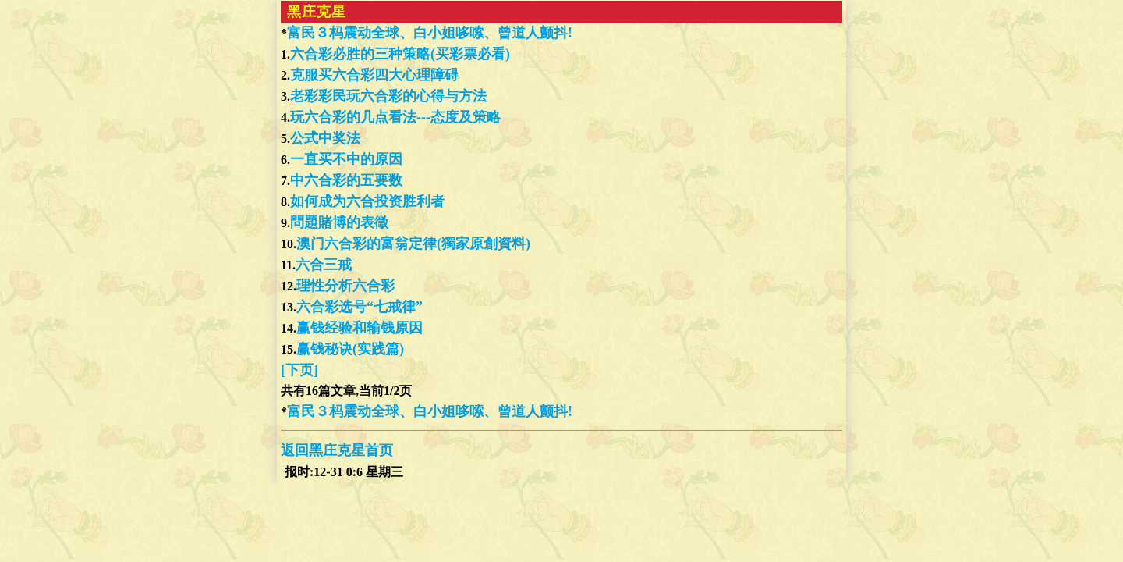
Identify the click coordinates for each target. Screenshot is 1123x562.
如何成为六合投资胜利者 (367, 201)
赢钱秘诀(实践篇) (350, 349)
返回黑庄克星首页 (337, 450)
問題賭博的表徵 (339, 222)
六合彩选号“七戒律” (359, 307)
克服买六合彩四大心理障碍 (374, 75)
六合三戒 (324, 264)
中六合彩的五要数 (346, 180)
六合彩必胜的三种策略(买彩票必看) (400, 54)
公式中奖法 (325, 138)
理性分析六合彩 (345, 285)
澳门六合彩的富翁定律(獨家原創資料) (413, 243)
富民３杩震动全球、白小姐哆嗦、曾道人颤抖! (429, 33)
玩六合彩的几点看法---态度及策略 (395, 117)
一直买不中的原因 (346, 159)
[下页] (299, 370)
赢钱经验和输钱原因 (359, 328)
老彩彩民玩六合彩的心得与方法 (388, 96)
